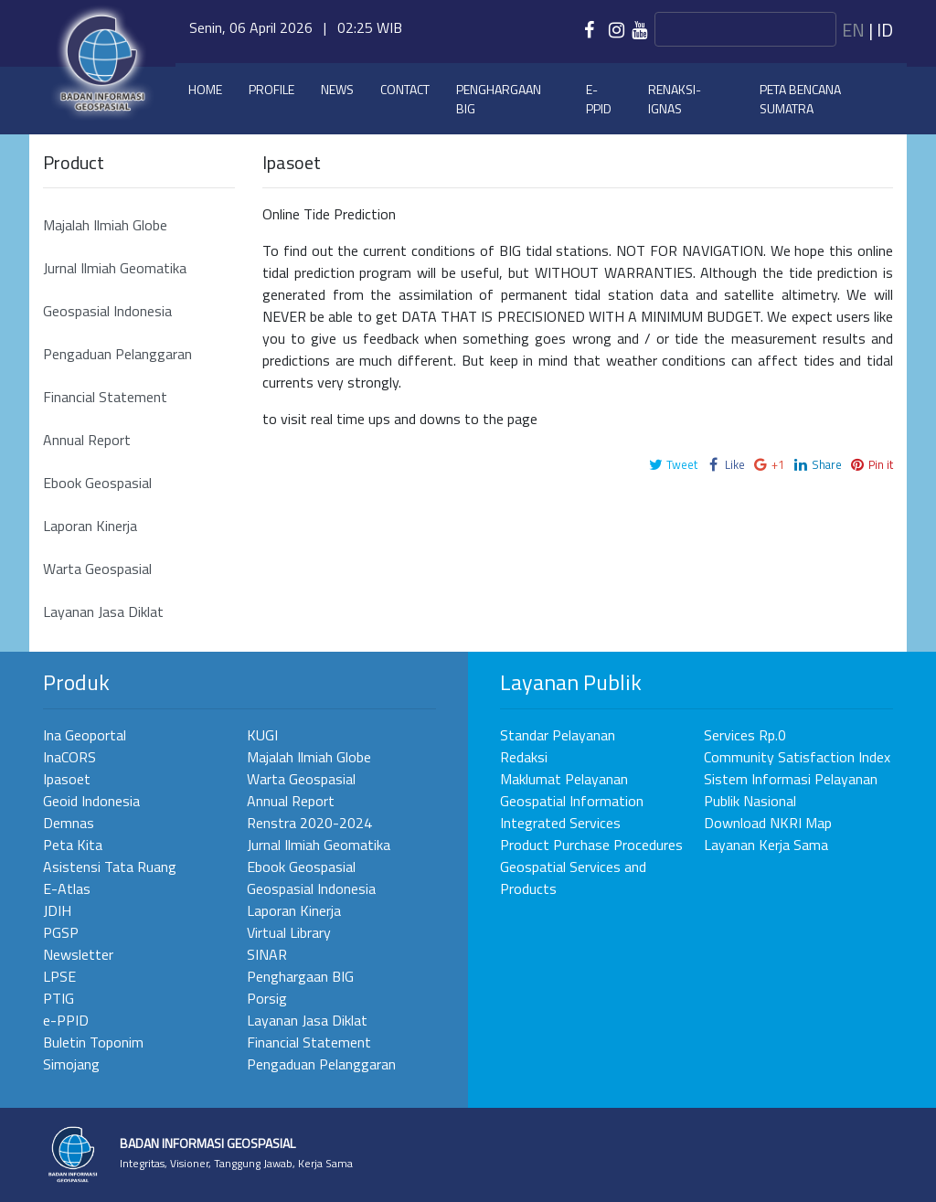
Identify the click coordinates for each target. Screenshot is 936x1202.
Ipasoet (66, 779)
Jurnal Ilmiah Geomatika (114, 268)
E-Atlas (66, 888)
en (853, 30)
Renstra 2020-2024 (309, 823)
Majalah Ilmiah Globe (105, 225)
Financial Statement (105, 397)
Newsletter (78, 954)
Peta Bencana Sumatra (800, 99)
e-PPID (599, 99)
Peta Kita (72, 845)
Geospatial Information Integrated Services (572, 812)
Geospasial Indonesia (107, 311)
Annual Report (87, 440)
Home (205, 89)
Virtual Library (289, 932)
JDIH (57, 910)
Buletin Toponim (93, 1042)
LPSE (59, 976)
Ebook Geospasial (97, 483)
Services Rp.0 (745, 735)
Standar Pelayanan (557, 735)
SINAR (267, 954)
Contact (405, 89)
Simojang (71, 1064)
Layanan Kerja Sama (766, 845)
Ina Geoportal (84, 735)
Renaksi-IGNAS (674, 99)
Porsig (267, 998)
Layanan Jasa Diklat (103, 611)
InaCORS (69, 757)
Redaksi (524, 757)
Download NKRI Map (768, 823)
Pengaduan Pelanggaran (117, 354)
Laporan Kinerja (90, 526)
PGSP (61, 932)
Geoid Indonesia (91, 801)
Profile (271, 89)
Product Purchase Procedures (591, 845)
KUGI (262, 735)
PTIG (58, 998)
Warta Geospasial (97, 569)
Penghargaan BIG (498, 99)
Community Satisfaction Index (797, 757)
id (885, 30)
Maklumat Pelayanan (564, 779)
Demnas (68, 823)
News (337, 89)
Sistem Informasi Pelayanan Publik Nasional (791, 790)
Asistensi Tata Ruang (109, 867)
